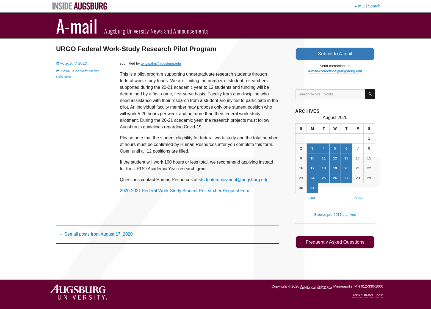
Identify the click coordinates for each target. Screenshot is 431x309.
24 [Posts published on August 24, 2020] (312, 177)
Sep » (359, 197)
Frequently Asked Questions (335, 241)
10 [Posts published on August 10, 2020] (312, 158)
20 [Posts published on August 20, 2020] (346, 167)
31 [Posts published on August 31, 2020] (312, 187)
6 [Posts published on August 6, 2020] (346, 148)
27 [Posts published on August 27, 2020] (346, 177)
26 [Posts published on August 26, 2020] (335, 177)
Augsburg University (316, 285)
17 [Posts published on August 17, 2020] (312, 167)
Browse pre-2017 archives (335, 214)
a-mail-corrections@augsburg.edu (335, 70)
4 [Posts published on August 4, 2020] (324, 148)
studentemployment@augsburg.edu (234, 179)
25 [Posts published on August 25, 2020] (323, 177)
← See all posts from (96, 234)
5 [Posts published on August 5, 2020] (335, 148)
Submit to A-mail (335, 53)
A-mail (77, 25)
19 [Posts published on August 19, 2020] (335, 167)
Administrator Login (367, 294)
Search (374, 6)
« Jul (311, 197)
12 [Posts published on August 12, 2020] (335, 158)
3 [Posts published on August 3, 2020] (312, 148)
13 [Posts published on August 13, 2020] (346, 158)
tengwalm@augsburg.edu (161, 63)
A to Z (359, 6)
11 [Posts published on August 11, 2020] (323, 158)
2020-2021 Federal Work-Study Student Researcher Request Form (185, 190)
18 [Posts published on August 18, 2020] (323, 167)
